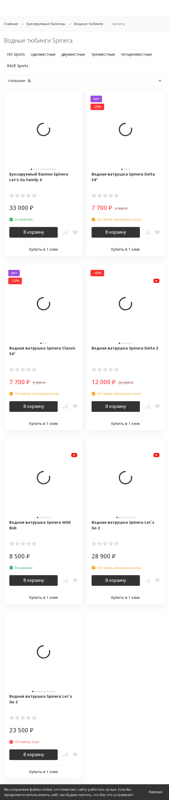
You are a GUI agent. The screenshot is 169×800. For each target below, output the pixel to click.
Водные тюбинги (88, 23)
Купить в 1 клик (43, 249)
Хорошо (155, 791)
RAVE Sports (17, 65)
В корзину (33, 232)
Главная (11, 23)
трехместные (103, 54)
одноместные (43, 54)
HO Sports (16, 54)
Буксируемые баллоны (46, 23)
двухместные (73, 54)
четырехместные (136, 54)
